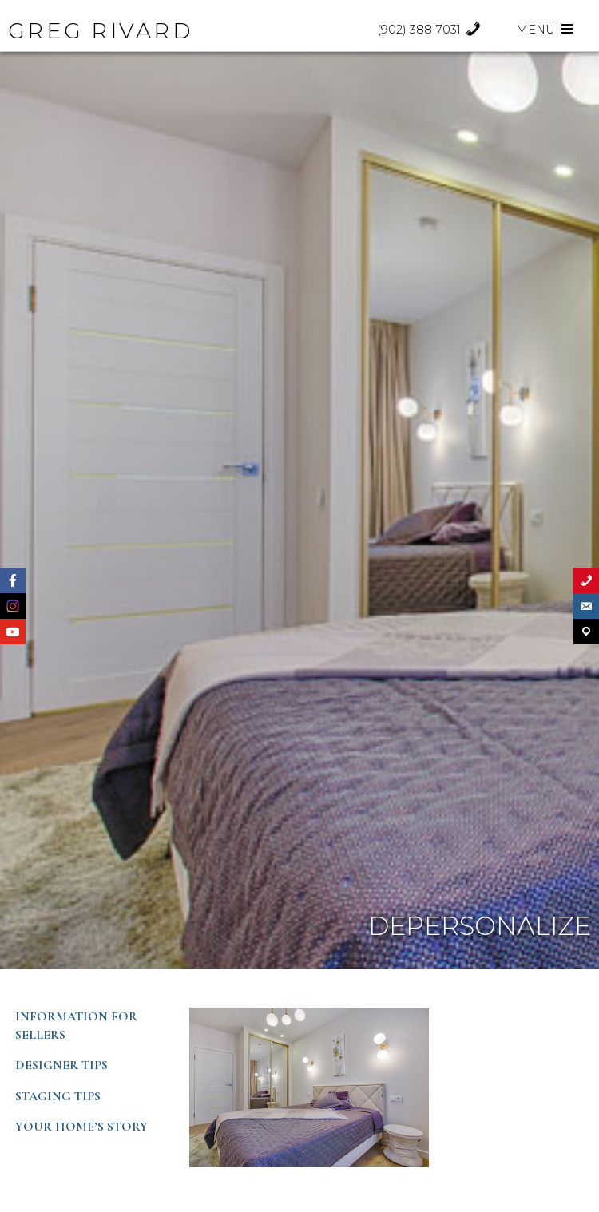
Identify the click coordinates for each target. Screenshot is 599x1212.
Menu (545, 29)
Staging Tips (58, 1096)
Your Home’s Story (81, 1127)
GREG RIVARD (100, 31)
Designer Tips (61, 1065)
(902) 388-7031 (429, 29)
